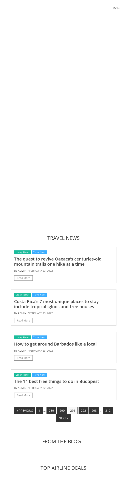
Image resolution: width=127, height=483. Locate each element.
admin (22, 271)
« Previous (24, 410)
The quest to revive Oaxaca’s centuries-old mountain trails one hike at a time (58, 261)
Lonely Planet (22, 252)
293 (94, 410)
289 (51, 410)
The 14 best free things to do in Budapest (56, 381)
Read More (23, 278)
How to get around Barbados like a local (55, 344)
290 (62, 410)
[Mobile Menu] (116, 8)
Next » (63, 418)
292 (83, 410)
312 (108, 410)
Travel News (39, 252)
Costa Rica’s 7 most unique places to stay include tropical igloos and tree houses (56, 304)
